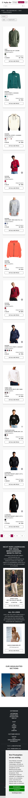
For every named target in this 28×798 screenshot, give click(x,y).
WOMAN (14, 726)
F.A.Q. (14, 738)
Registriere (21, 2)
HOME (3, 10)
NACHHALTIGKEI (14, 716)
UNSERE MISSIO (14, 715)
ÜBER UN (14, 718)
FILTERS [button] (4, 16)
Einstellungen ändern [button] (17, 792)
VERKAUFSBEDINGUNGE (14, 739)
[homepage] (7, 2)
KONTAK (14, 736)
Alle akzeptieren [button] (16, 787)
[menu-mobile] (2, 2)
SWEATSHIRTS (7, 12)
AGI (14, 729)
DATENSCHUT (14, 741)
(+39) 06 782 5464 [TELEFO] (16, 746)
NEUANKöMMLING (12, 10)
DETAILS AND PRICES (14, 61)
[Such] (13, 5)
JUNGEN (14, 727)
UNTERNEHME (14, 713)
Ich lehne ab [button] (17, 789)
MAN (20, 10)
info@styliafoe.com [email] (16, 748)
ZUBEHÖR (14, 730)
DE (26, 2)
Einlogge (15, 2)
